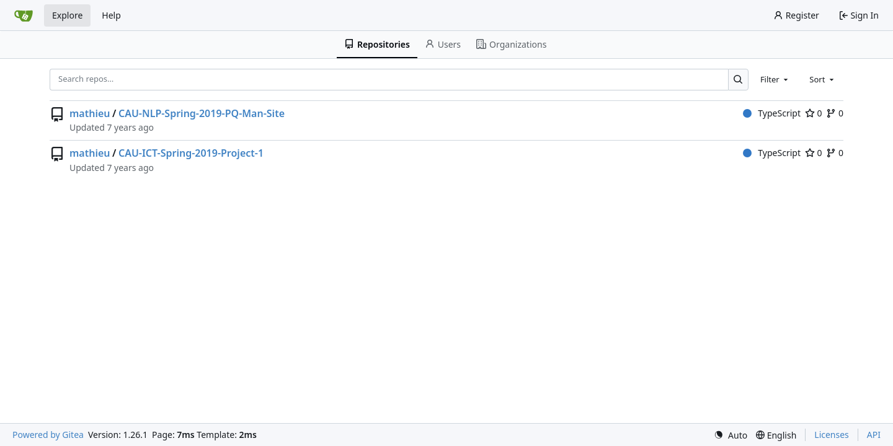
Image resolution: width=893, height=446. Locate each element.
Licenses (831, 434)
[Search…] (738, 79)
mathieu (89, 113)
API (874, 434)
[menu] (730, 435)
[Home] (23, 15)
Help (111, 15)
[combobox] (775, 79)
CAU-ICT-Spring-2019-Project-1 (191, 153)
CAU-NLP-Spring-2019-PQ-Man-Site (201, 113)
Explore (67, 15)
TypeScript (772, 113)
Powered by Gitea (48, 434)
